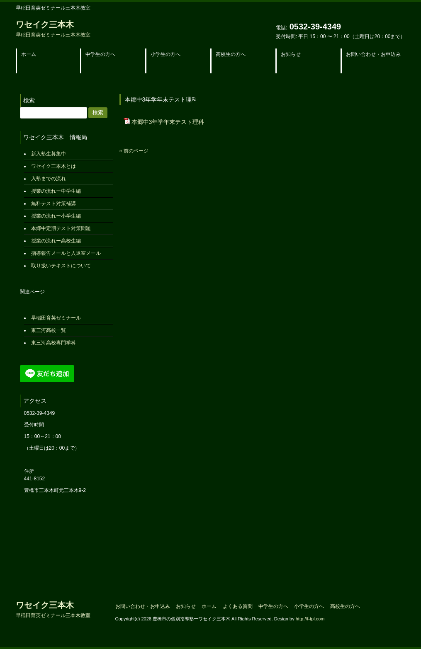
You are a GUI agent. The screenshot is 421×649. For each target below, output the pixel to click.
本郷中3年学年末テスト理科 (167, 122)
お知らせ (186, 606)
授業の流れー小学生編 (56, 216)
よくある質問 (238, 606)
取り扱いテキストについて (61, 266)
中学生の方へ (273, 606)
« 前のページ (133, 151)
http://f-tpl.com (310, 618)
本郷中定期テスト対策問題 (61, 228)
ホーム (209, 606)
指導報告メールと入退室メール (66, 253)
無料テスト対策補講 (53, 203)
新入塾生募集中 (48, 154)
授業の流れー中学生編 (56, 191)
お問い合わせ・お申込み (142, 606)
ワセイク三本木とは (53, 166)
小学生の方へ (309, 606)
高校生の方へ (345, 606)
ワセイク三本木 (53, 29)
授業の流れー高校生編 (56, 241)
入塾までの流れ (48, 179)
